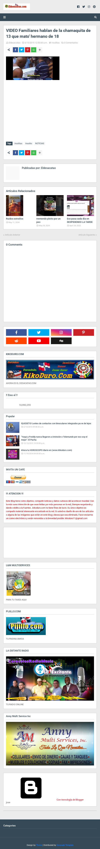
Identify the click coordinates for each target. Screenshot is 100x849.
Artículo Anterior (12, 234)
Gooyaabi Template (65, 844)
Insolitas (55, 42)
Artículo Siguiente (86, 234)
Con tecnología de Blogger (45, 799)
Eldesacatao (14, 42)
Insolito (28, 143)
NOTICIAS (39, 143)
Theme (39, 844)
